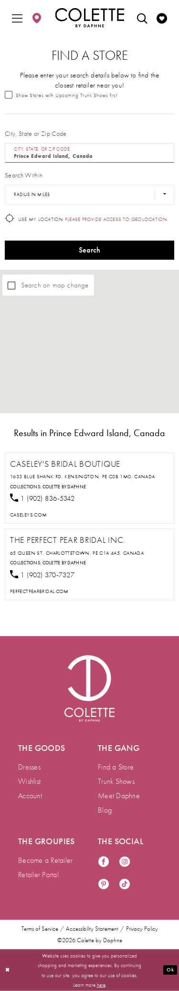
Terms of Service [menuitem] (39, 928)
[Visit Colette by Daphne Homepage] (89, 688)
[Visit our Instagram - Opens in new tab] (124, 862)
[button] (17, 18)
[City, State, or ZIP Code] (89, 153)
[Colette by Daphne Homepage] (89, 17)
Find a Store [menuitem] (116, 767)
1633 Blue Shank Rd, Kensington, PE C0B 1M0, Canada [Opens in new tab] (82, 476)
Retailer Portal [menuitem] (38, 875)
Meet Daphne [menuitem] (119, 796)
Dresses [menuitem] (29, 767)
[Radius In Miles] (89, 195)
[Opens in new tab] (28, 514)
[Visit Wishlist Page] (161, 18)
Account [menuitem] (30, 796)
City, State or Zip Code (36, 133)
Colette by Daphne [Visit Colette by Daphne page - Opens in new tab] (64, 487)
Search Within (23, 175)
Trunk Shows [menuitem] (116, 781)
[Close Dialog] (7, 970)
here (101, 984)
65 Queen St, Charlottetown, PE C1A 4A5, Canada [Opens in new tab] (77, 553)
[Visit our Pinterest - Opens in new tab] (103, 884)
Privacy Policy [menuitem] (142, 928)
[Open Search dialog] (142, 18)
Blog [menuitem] (105, 810)
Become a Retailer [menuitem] (45, 860)
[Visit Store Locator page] (36, 18)
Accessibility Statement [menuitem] (92, 928)
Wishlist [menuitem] (29, 781)
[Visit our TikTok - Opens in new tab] (124, 884)
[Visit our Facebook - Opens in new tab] (103, 862)
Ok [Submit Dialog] (170, 969)
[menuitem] (17, 18)
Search (90, 250)
